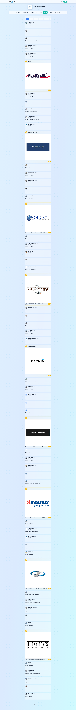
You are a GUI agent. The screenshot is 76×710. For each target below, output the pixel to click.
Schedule (32, 12)
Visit (49, 90)
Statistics (57, 12)
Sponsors (51, 12)
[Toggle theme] (62, 1)
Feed (45, 12)
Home (18, 12)
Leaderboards (25, 12)
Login (65, 1)
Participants (39, 12)
